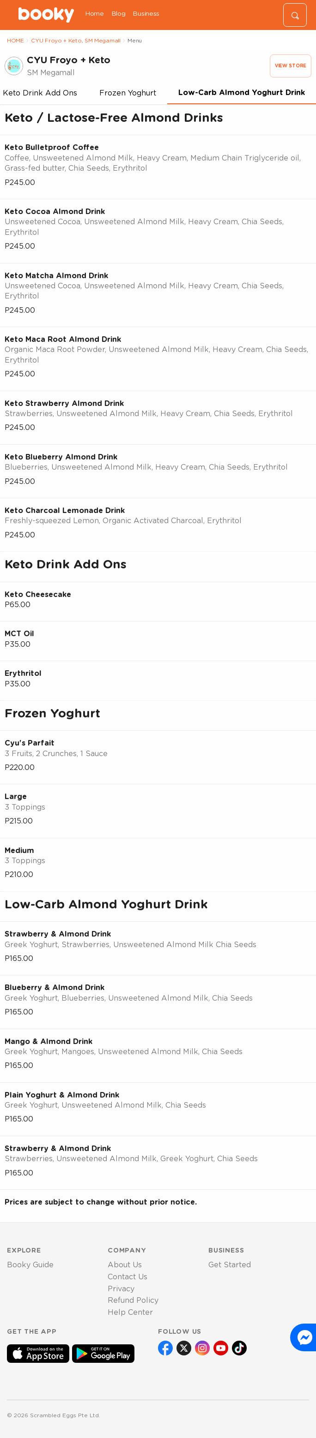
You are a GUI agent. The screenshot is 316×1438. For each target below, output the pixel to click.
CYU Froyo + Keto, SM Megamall (75, 40)
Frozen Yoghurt (127, 93)
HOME (15, 40)
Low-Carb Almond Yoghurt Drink (241, 92)
